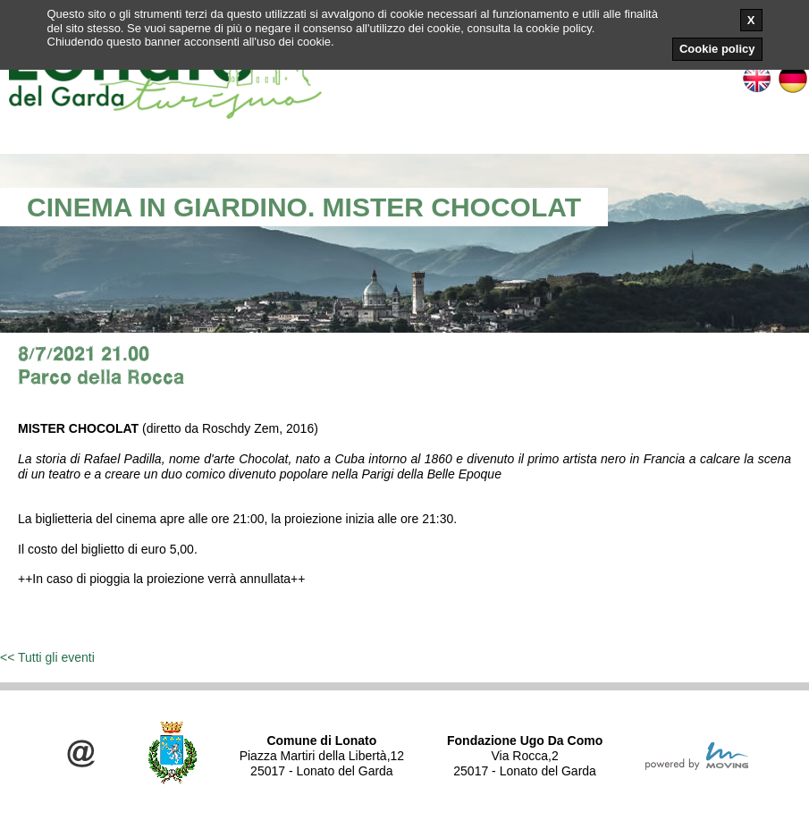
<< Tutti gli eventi (47, 657)
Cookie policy (717, 48)
